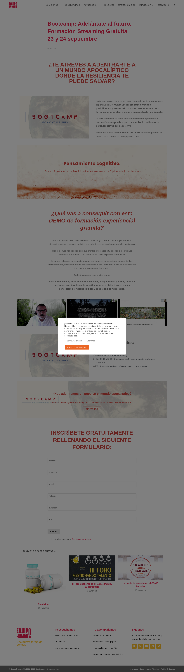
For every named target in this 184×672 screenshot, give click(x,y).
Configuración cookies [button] (75, 341)
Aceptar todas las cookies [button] (77, 347)
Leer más (91, 341)
